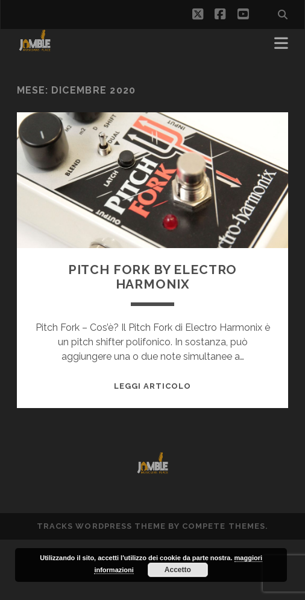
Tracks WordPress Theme (101, 526)
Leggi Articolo (153, 386)
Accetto (178, 570)
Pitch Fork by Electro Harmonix (152, 277)
